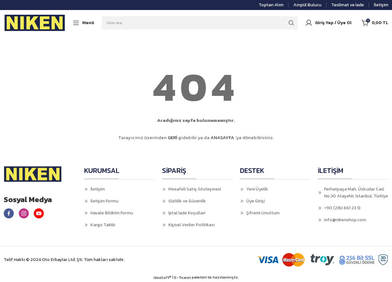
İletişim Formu (104, 201)
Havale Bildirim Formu (111, 213)
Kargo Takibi (102, 225)
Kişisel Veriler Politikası (191, 225)
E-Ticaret (182, 277)
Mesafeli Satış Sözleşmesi (194, 189)
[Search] (200, 22)
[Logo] (35, 22)
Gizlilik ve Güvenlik (187, 201)
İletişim (97, 189)
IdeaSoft (162, 277)
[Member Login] (328, 23)
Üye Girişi (255, 201)
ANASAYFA (222, 137)
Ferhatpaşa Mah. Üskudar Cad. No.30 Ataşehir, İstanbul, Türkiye (356, 192)
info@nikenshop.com (345, 220)
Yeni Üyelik (257, 189)
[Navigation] (83, 23)
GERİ (172, 137)
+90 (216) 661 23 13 (342, 208)
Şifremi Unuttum (262, 213)
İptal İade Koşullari (186, 213)
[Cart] (375, 23)
